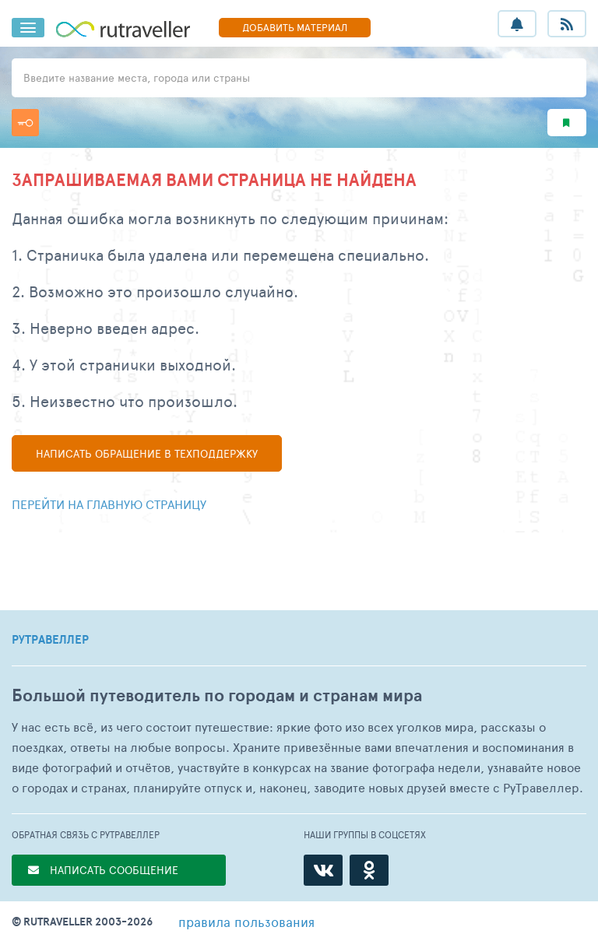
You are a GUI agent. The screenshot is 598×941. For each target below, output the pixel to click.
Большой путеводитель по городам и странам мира (217, 695)
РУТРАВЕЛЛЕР (50, 640)
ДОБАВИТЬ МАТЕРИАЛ (294, 27)
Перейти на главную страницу (109, 504)
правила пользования (246, 921)
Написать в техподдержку (147, 453)
